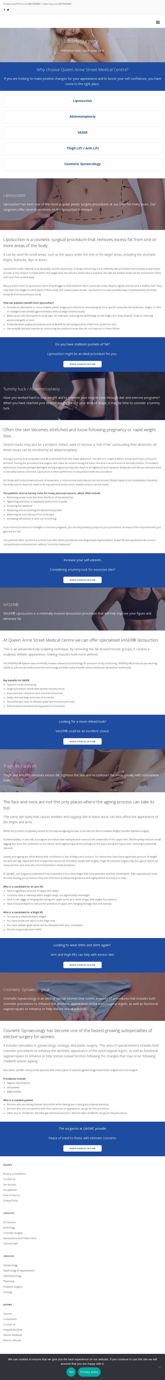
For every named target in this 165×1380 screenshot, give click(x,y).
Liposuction (82, 101)
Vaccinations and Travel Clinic (19, 1238)
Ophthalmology (12, 1275)
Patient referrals (12, 1340)
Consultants (10, 1319)
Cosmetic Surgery (13, 1232)
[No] (159, 1367)
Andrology (9, 1227)
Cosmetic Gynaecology (82, 164)
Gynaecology (10, 1265)
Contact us (9, 1179)
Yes (71, 1372)
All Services (9, 1222)
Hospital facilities (12, 1329)
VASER (82, 132)
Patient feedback (12, 1335)
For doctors (9, 1184)
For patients (10, 1189)
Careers (7, 1313)
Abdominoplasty (83, 116)
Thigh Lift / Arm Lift (82, 148)
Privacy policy (89, 1372)
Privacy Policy (10, 1200)
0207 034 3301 (65, 3)
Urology (7, 1292)
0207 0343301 (34, 3)
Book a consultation (14, 1173)
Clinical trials (10, 1243)
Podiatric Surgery (12, 1286)
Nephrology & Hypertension (19, 1270)
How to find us (11, 1195)
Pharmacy (8, 1281)
